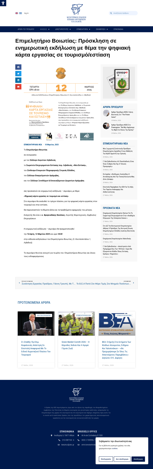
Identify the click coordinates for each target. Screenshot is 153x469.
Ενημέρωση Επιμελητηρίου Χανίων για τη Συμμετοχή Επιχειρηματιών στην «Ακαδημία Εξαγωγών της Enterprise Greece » (119, 215)
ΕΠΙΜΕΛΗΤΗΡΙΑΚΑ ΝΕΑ (33, 144)
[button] (3, 3)
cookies (114, 449)
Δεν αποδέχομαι (122, 459)
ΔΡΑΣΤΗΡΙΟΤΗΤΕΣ (63, 29)
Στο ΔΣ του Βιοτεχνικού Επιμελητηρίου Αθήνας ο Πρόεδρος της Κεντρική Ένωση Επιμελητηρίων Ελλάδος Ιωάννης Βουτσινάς (119, 228)
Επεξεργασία (106, 459)
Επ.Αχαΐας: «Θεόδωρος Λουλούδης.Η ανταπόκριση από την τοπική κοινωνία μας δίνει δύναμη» (118, 176)
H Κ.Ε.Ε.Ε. (44, 29)
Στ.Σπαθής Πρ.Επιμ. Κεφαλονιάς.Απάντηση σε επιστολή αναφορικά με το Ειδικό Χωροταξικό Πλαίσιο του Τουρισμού (35, 348)
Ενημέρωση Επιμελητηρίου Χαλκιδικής (117, 239)
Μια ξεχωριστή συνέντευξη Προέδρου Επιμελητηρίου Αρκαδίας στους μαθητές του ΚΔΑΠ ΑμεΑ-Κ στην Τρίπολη (118, 151)
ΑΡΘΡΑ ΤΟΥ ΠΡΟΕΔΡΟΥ (26, 29)
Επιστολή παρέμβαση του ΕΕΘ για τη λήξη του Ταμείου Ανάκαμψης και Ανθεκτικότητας (118, 189)
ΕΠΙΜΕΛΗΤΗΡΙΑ (83, 29)
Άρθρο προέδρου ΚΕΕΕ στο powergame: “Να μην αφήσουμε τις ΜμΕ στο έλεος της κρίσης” (122, 127)
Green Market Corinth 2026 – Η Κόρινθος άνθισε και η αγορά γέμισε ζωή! (75, 345)
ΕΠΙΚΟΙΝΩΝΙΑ (118, 29)
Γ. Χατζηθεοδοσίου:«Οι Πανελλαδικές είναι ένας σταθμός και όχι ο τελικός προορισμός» (118, 163)
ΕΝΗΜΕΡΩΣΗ (102, 29)
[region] (122, 450)
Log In (26, 13)
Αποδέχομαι (138, 459)
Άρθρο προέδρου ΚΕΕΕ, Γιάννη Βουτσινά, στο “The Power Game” (122, 114)
